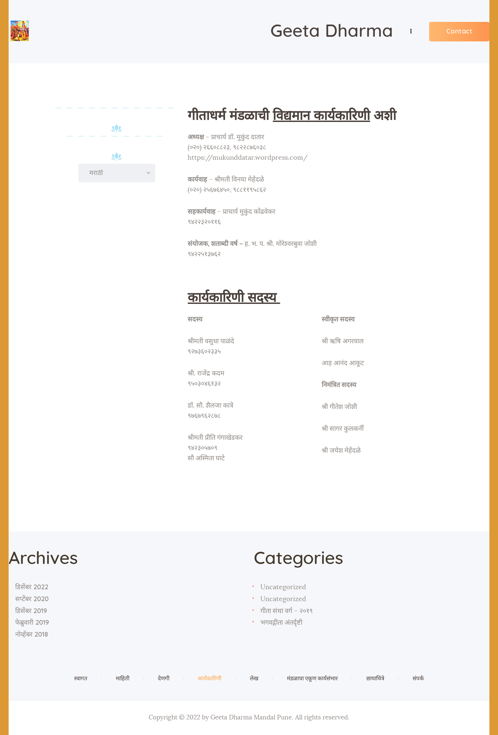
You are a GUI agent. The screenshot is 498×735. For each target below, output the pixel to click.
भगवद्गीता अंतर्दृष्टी (281, 622)
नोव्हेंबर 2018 (31, 634)
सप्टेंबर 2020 (32, 599)
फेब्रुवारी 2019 (32, 622)
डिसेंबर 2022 (31, 587)
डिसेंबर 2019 (31, 611)
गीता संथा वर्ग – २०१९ (286, 611)
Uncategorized (283, 587)
